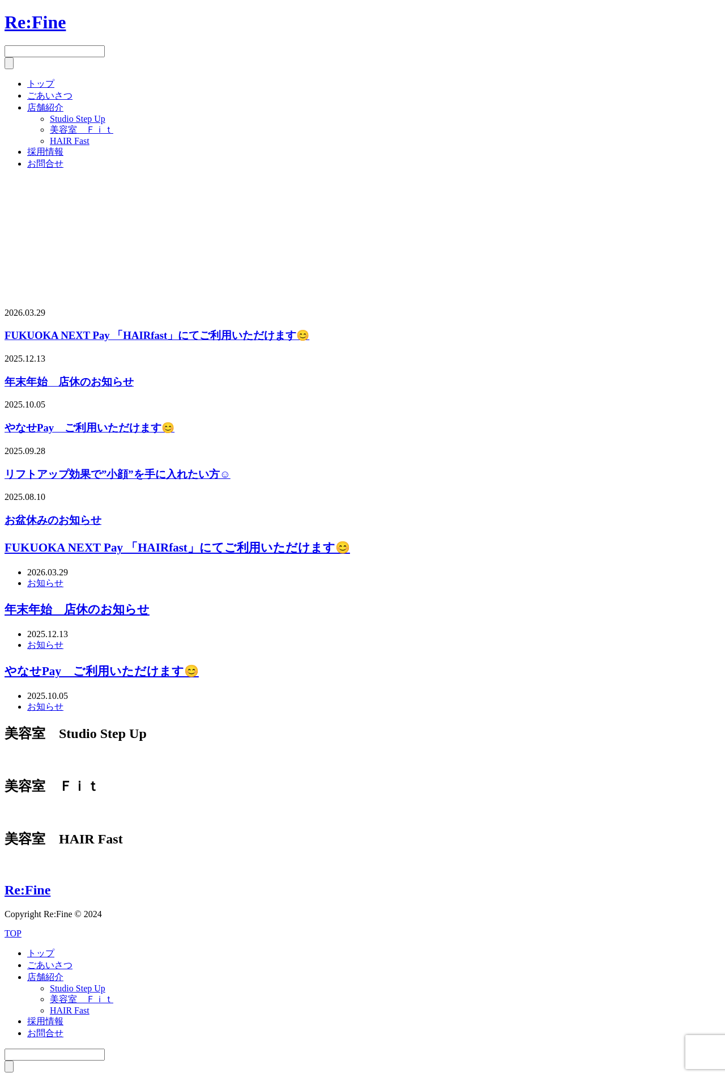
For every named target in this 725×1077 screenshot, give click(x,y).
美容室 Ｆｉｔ (81, 129)
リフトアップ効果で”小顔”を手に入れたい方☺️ (118, 474)
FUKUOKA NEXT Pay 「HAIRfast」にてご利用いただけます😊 (157, 335)
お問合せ (45, 163)
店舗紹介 (45, 107)
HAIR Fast (69, 141)
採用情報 (45, 151)
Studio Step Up (77, 119)
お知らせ (45, 583)
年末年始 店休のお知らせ (69, 382)
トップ (40, 83)
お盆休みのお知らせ (53, 520)
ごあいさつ (49, 95)
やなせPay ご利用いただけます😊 (89, 428)
